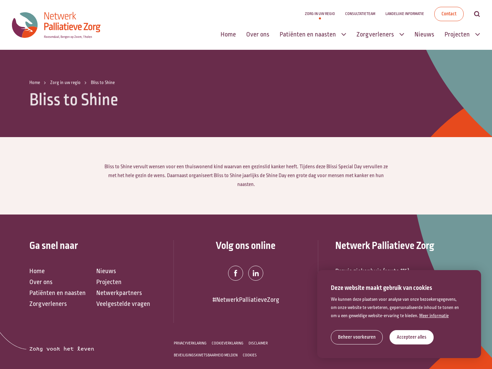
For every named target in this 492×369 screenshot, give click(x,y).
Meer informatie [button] (434, 316)
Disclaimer (258, 343)
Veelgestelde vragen (123, 303)
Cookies (250, 355)
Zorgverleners (48, 303)
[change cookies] (357, 337)
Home (37, 271)
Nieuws (106, 271)
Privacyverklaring (190, 343)
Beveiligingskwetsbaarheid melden (206, 355)
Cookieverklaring (227, 343)
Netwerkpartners (119, 293)
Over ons (41, 282)
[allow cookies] (412, 337)
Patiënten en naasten (57, 293)
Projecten (109, 282)
